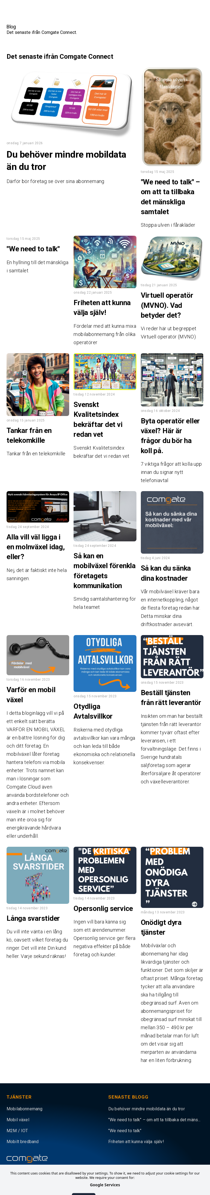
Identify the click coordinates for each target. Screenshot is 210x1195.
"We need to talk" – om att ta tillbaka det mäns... (154, 1119)
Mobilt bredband (23, 1141)
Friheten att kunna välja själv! (136, 1141)
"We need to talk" (125, 1130)
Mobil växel (18, 1119)
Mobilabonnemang (24, 1108)
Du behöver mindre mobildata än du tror (146, 1108)
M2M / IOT (17, 1130)
